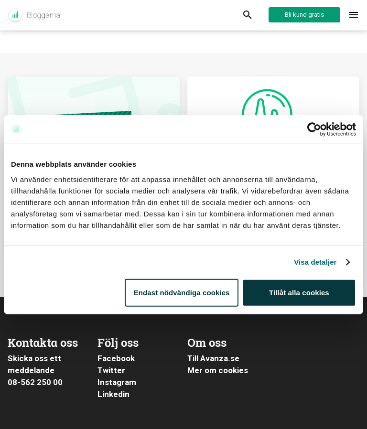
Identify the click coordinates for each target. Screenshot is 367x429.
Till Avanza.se (213, 358)
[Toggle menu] (353, 15)
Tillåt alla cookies (299, 292)
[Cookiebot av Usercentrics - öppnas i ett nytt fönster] (314, 129)
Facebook (116, 358)
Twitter (111, 370)
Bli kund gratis (304, 14)
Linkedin (113, 394)
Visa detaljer (315, 262)
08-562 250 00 (35, 382)
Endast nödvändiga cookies (182, 292)
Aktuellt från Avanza (34, 15)
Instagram (116, 382)
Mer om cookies (217, 370)
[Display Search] (247, 15)
